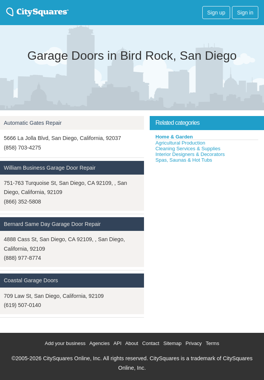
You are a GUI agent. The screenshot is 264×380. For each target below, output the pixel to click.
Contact (150, 343)
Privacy (194, 343)
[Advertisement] (207, 220)
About (131, 343)
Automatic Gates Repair (33, 123)
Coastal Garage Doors (31, 280)
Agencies (99, 343)
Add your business (65, 343)
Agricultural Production (180, 143)
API (118, 343)
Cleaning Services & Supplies (188, 148)
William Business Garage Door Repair (50, 168)
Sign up (216, 13)
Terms (212, 343)
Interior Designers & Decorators (190, 154)
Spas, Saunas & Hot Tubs (183, 160)
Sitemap (172, 343)
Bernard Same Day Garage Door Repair (52, 224)
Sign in (245, 13)
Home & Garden (174, 137)
